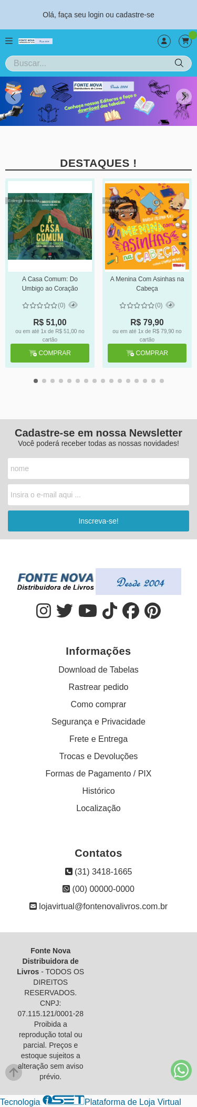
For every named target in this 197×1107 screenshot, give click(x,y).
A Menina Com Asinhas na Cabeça (147, 283)
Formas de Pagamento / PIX (99, 773)
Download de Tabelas (98, 669)
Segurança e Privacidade (98, 721)
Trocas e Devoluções (98, 756)
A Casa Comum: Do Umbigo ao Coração (50, 283)
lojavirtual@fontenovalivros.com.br (98, 906)
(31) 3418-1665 (98, 871)
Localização (98, 808)
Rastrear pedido (99, 687)
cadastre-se (135, 14)
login (97, 14)
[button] (184, 96)
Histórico (98, 790)
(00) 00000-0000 (98, 889)
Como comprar (99, 704)
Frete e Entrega (98, 739)
